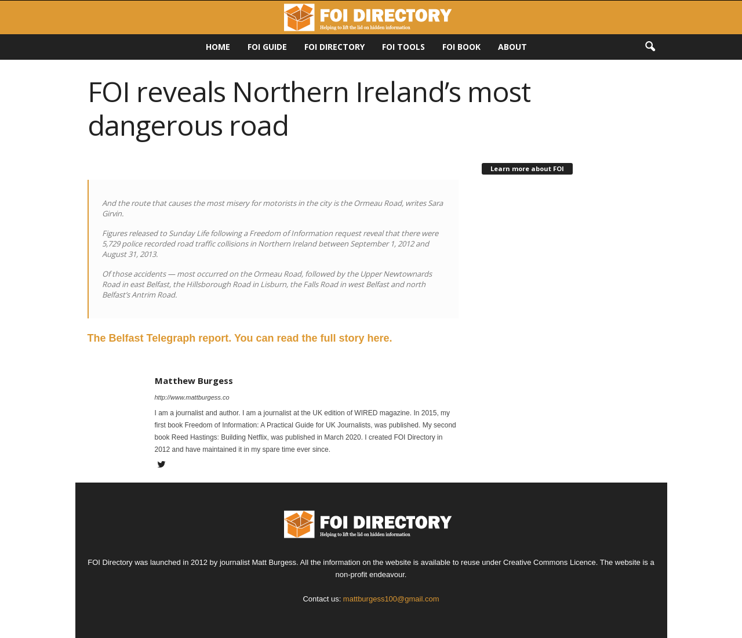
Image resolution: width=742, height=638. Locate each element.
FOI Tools (403, 46)
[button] (650, 47)
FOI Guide (267, 46)
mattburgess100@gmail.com (391, 598)
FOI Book (461, 46)
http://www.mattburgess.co (192, 397)
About (512, 46)
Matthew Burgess (194, 380)
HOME (218, 46)
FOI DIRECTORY (334, 46)
